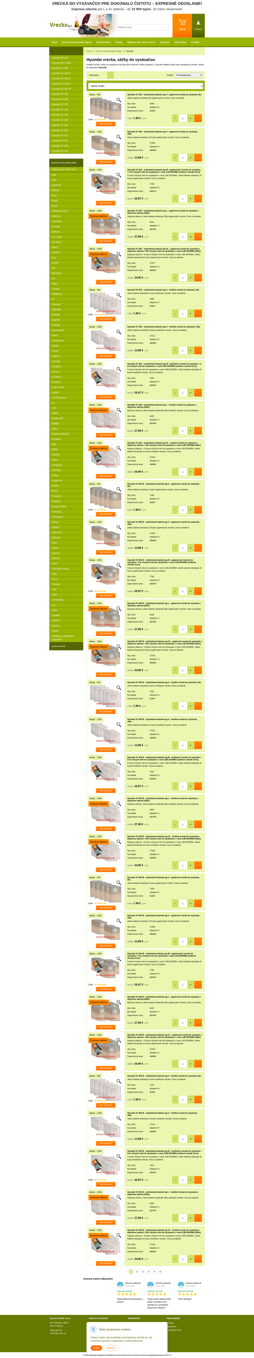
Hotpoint (56, 356)
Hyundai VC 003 (60, 68)
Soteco (55, 548)
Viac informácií (105, 124)
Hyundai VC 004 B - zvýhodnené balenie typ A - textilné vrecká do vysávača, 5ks (164, 1076)
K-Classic (56, 377)
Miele (54, 428)
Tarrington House (60, 568)
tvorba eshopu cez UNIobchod (128, 1355)
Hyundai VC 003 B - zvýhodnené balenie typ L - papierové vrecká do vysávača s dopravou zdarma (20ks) (164, 604)
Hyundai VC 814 (60, 140)
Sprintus (56, 553)
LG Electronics (59, 397)
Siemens (56, 537)
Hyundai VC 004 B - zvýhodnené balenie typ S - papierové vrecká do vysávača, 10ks (163, 916)
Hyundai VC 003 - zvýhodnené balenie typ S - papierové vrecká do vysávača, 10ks (162, 133)
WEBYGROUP (166, 1355)
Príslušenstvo (103, 42)
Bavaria (55, 190)
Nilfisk (55, 449)
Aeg (54, 174)
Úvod (54, 42)
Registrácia (171, 1326)
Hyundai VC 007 (60, 104)
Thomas (56, 584)
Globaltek (56, 309)
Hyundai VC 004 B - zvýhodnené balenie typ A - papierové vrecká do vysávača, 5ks (163, 878)
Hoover (55, 351)
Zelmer (55, 631)
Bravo (55, 205)
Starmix (55, 558)
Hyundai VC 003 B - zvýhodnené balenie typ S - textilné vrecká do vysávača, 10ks (162, 720)
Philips (55, 475)
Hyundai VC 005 (60, 94)
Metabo (55, 423)
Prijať (96, 1348)
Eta (53, 278)
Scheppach (57, 517)
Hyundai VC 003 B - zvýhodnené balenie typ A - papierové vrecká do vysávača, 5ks (163, 485)
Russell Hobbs (59, 506)
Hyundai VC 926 (60, 151)
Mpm (54, 444)
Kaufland (56, 366)
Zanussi (56, 625)
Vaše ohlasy (180, 42)
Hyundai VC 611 (60, 125)
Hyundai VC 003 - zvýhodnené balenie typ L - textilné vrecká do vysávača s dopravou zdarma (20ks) (161, 406)
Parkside (56, 470)
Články (118, 42)
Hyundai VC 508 (60, 120)
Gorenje (56, 314)
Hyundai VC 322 (60, 114)
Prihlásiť (170, 1323)
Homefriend (57, 340)
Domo (55, 247)
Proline (55, 485)
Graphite (56, 320)
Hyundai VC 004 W (61, 88)
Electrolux (57, 273)
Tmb (54, 589)
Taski (54, 574)
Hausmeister (58, 330)
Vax (53, 605)
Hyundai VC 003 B (61, 73)
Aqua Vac (56, 185)
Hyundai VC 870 (60, 146)
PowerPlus (57, 480)
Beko (54, 195)
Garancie (164, 42)
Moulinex (56, 439)
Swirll (54, 563)
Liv (53, 402)
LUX (54, 408)
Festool (55, 288)
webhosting (145, 1355)
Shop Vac (56, 532)
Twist (54, 594)
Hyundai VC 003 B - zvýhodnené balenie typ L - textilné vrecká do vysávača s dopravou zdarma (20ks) (162, 799)
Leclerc (55, 392)
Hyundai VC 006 (60, 99)
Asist (54, 180)
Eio (53, 268)
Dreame (56, 252)
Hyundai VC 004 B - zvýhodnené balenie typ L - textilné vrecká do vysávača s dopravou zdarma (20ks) (162, 1193)
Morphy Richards (60, 434)
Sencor (55, 522)
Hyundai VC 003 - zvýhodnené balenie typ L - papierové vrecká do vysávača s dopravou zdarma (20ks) (163, 212)
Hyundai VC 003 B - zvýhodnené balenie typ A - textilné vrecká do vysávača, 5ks (164, 682)
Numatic (56, 454)
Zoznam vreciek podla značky (77, 42)
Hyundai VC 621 (60, 135)
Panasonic (57, 465)
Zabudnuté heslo (174, 1330)
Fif (53, 299)
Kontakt (195, 42)
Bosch (55, 200)
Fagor (55, 283)
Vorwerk (56, 615)
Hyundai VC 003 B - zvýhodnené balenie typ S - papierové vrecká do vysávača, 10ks (163, 523)
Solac (54, 542)
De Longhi (57, 237)
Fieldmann (57, 294)
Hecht (55, 335)
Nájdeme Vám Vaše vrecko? (141, 42)
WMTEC (56, 620)
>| (160, 1271)
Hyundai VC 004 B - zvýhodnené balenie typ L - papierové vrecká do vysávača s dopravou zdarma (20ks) (164, 998)
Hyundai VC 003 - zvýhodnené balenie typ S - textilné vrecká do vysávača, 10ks (163, 327)
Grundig (56, 325)
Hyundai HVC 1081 (61, 63)
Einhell (55, 262)
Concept (56, 226)
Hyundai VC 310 (60, 109)
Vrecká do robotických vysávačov (63, 638)
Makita (55, 413)
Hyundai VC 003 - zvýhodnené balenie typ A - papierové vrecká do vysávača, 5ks (164, 94)
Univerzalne (58, 599)
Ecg (54, 257)
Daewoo (56, 231)
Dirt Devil (56, 242)
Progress (56, 496)
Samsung (56, 511)
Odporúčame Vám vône (64, 169)
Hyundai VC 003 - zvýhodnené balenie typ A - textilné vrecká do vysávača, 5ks (163, 290)
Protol (55, 491)
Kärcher (56, 371)
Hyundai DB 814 (60, 57)
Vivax (54, 610)
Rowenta (56, 501)
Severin (55, 527)
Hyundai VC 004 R (61, 83)
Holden (55, 345)
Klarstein (56, 382)
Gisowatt (56, 304)
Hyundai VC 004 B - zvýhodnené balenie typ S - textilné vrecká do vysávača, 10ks (162, 1114)
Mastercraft (57, 418)
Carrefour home (60, 211)
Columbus (57, 221)
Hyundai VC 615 (60, 130)
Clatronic (56, 216)
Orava (55, 459)
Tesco (55, 579)
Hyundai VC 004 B (61, 78)
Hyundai (56, 361)
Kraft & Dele (58, 387)
